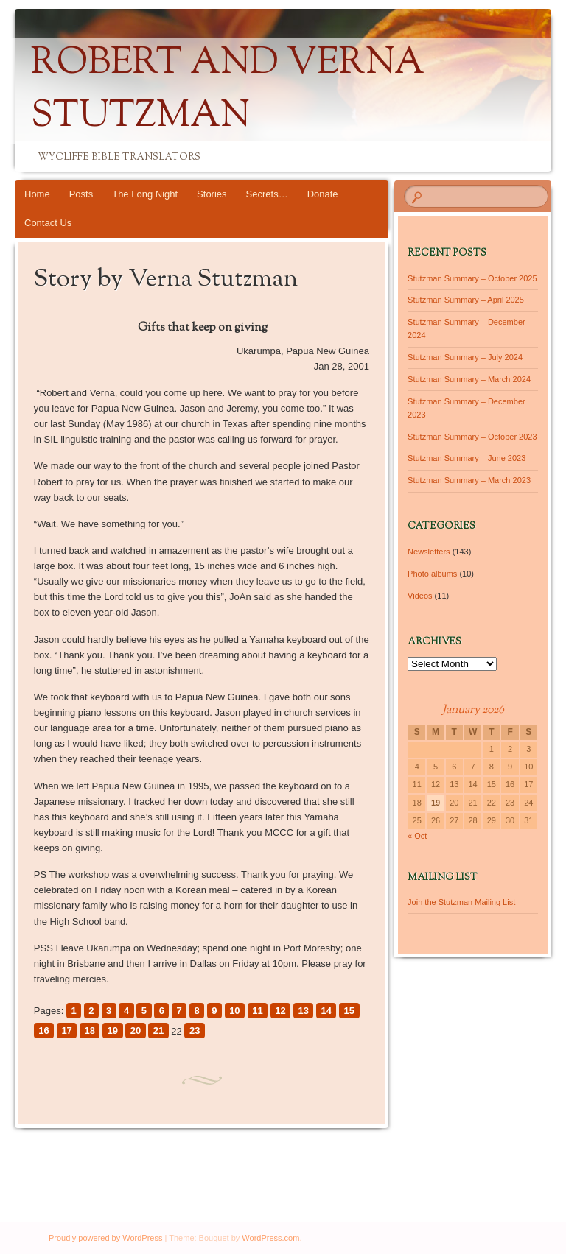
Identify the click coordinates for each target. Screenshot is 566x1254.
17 (66, 1030)
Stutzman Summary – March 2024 (469, 379)
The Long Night (145, 194)
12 (280, 1010)
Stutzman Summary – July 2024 (465, 357)
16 (43, 1030)
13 (303, 1010)
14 (326, 1010)
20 (135, 1030)
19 (113, 1030)
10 (234, 1010)
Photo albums (432, 573)
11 (257, 1010)
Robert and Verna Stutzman (227, 91)
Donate (322, 194)
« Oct (417, 835)
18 (89, 1030)
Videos (420, 595)
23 (194, 1030)
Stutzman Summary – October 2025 (472, 278)
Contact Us (47, 222)
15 (349, 1010)
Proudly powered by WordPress (105, 1237)
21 (158, 1030)
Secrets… (267, 194)
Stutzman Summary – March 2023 (469, 480)
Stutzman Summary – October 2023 (472, 436)
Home (37, 194)
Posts (81, 194)
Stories (211, 194)
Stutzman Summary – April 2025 (466, 299)
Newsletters (429, 551)
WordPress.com (270, 1237)
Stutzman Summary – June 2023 (466, 458)
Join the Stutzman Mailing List (461, 902)
